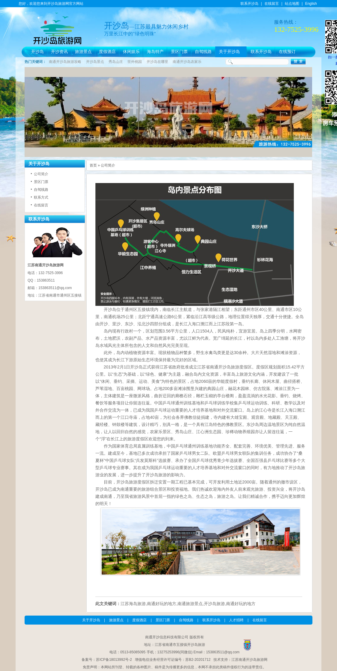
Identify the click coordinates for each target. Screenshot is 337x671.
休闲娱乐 (131, 51)
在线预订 (287, 51)
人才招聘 (236, 620)
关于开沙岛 (229, 51)
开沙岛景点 (95, 62)
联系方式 (41, 197)
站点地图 (292, 3)
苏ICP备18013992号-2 (114, 660)
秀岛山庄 (116, 62)
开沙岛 (37, 51)
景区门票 (179, 51)
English (311, 3)
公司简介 (41, 174)
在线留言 (271, 3)
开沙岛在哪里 (157, 62)
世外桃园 (134, 62)
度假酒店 (107, 51)
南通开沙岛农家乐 (187, 62)
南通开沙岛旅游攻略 (65, 62)
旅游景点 (83, 51)
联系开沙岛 (249, 3)
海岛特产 (155, 51)
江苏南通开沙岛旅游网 (249, 660)
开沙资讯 (59, 51)
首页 (93, 165)
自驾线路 (203, 51)
